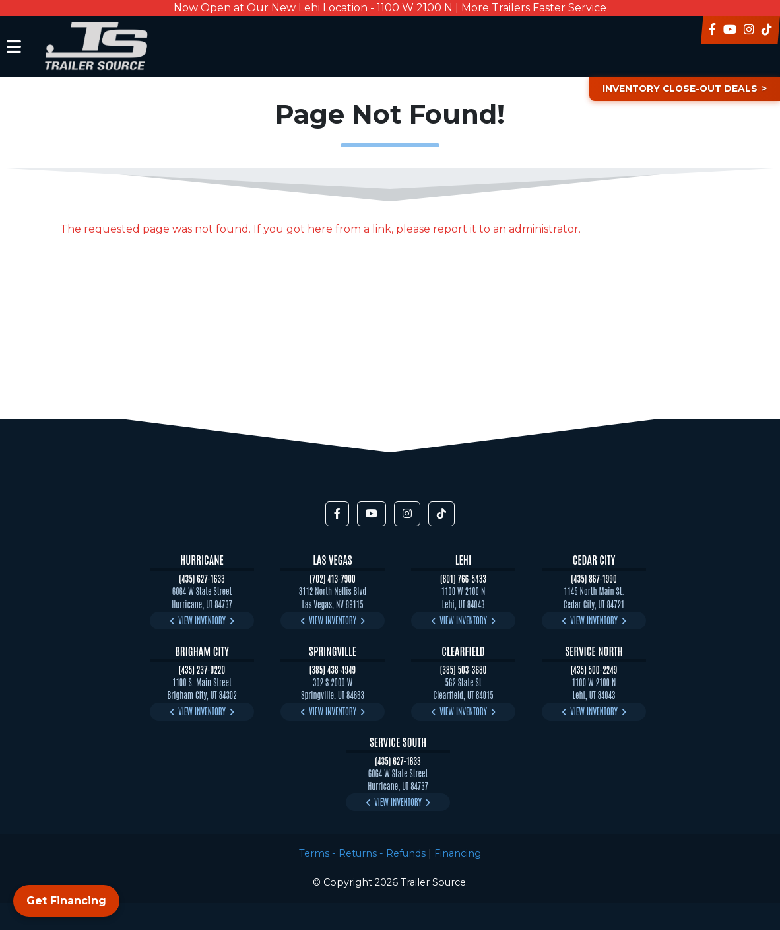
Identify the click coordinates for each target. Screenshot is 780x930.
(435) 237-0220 (202, 669)
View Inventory (202, 620)
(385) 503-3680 (463, 669)
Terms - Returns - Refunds (362, 853)
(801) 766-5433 (463, 578)
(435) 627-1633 (201, 578)
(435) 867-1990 (593, 578)
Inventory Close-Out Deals (677, 88)
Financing (457, 853)
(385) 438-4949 (332, 669)
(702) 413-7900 (332, 578)
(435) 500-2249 (594, 669)
